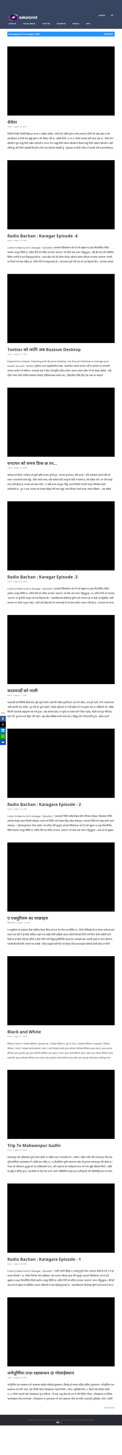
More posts (109, 1437)
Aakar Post (32, 1449)
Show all (108, 34)
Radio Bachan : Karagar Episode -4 (42, 241)
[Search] (102, 15)
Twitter (46, 24)
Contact (64, 1449)
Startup (12, 24)
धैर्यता (12, 124)
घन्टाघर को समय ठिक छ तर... (32, 473)
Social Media (29, 24)
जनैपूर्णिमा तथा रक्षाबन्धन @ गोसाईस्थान (41, 1402)
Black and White (24, 1054)
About (57, 1449)
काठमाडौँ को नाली (22, 705)
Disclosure (73, 1449)
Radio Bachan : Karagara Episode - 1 (44, 1286)
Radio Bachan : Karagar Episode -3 (42, 589)
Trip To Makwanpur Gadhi (34, 1170)
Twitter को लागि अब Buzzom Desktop (44, 357)
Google (75, 24)
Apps (88, 24)
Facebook (61, 24)
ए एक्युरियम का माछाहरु (27, 938)
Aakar (50, 1449)
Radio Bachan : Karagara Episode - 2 (44, 821)
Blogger (91, 1449)
